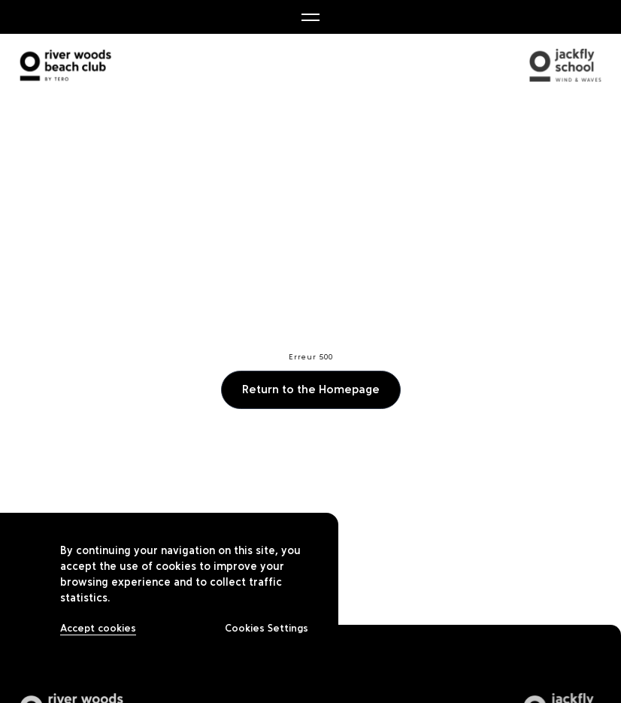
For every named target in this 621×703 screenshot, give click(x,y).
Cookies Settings (266, 628)
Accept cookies (98, 628)
